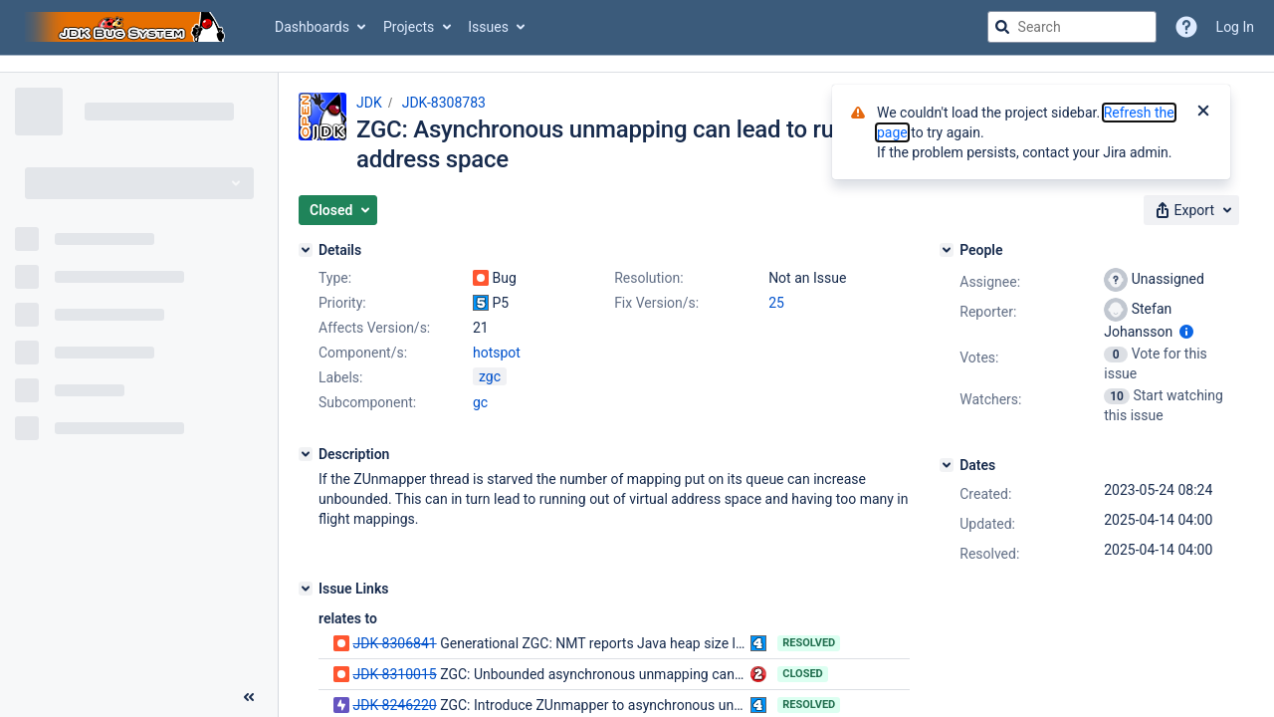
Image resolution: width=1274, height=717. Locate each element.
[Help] (1186, 27)
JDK (369, 103)
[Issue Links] (306, 589)
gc (480, 402)
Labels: (340, 377)
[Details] (306, 250)
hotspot (497, 352)
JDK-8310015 (394, 674)
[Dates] (947, 465)
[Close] (1203, 112)
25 (776, 303)
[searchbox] (1072, 27)
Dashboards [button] (312, 27)
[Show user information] (1186, 332)
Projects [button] (408, 27)
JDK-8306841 (394, 643)
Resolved (808, 642)
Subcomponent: (367, 402)
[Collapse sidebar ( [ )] (249, 697)
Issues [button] (488, 27)
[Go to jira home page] (127, 27)
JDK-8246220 (394, 705)
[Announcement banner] (637, 64)
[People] (947, 250)
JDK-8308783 (444, 103)
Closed (802, 673)
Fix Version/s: (656, 303)
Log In (1235, 27)
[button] (338, 210)
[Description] (306, 454)
